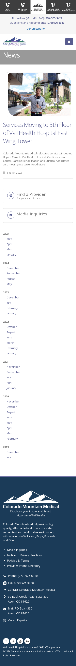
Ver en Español (36, 28)
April (9, 244)
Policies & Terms (18, 560)
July (9, 303)
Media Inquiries (17, 550)
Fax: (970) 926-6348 (21, 583)
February (12, 308)
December (13, 268)
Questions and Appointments (37, 22)
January (11, 254)
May (9, 238)
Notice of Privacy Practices (24, 555)
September (13, 273)
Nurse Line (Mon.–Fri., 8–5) (37, 18)
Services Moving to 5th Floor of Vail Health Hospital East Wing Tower (37, 133)
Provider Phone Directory (23, 566)
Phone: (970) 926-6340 (23, 576)
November (13, 367)
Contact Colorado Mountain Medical (32, 590)
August (11, 278)
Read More (38, 164)
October (12, 327)
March (10, 249)
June (9, 337)
